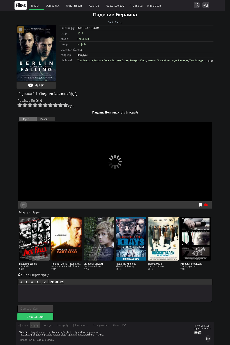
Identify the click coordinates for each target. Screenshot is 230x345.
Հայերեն (97, 5)
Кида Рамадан (180, 60)
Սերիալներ (57, 5)
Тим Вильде (196, 60)
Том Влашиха (85, 60)
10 (65, 104)
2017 (80, 33)
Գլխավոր (23, 325)
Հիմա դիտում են (80, 325)
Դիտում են (138, 5)
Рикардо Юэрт (138, 60)
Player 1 (26, 119)
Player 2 (44, 119)
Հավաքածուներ (118, 5)
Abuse (116, 325)
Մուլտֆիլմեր (78, 5)
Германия (83, 38)
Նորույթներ (157, 5)
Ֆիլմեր (39, 5)
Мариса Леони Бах (105, 60)
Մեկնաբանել (35, 316)
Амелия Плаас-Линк (159, 60)
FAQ (124, 325)
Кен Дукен (122, 60)
